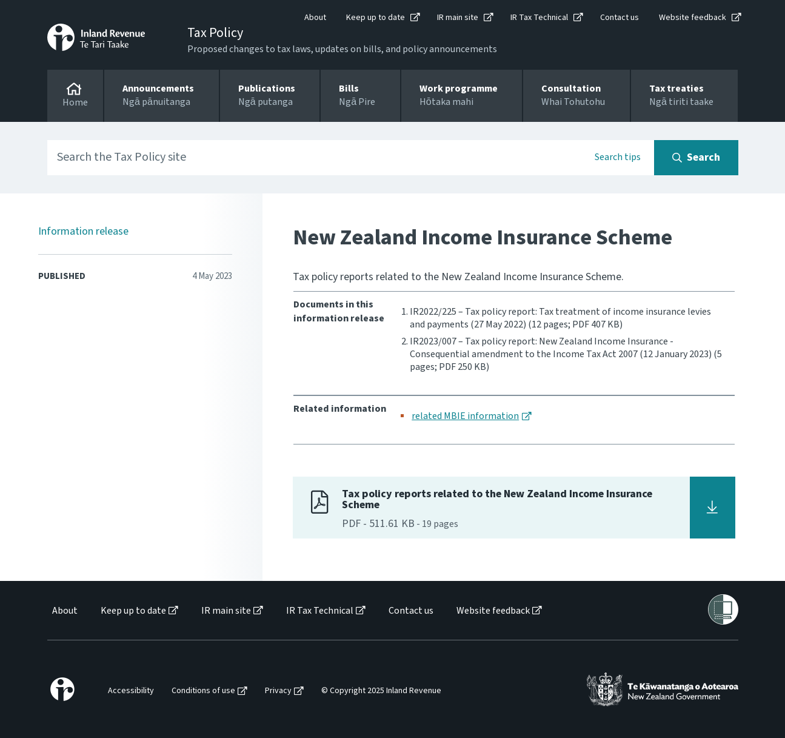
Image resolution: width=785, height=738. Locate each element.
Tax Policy (215, 32)
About (315, 18)
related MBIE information (465, 416)
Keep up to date (375, 18)
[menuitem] (64, 611)
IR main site (457, 18)
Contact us (619, 18)
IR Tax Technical (539, 18)
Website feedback (692, 18)
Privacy (278, 691)
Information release (83, 231)
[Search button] (696, 157)
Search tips (618, 157)
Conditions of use (203, 691)
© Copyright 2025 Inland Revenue (381, 691)
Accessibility (131, 691)
